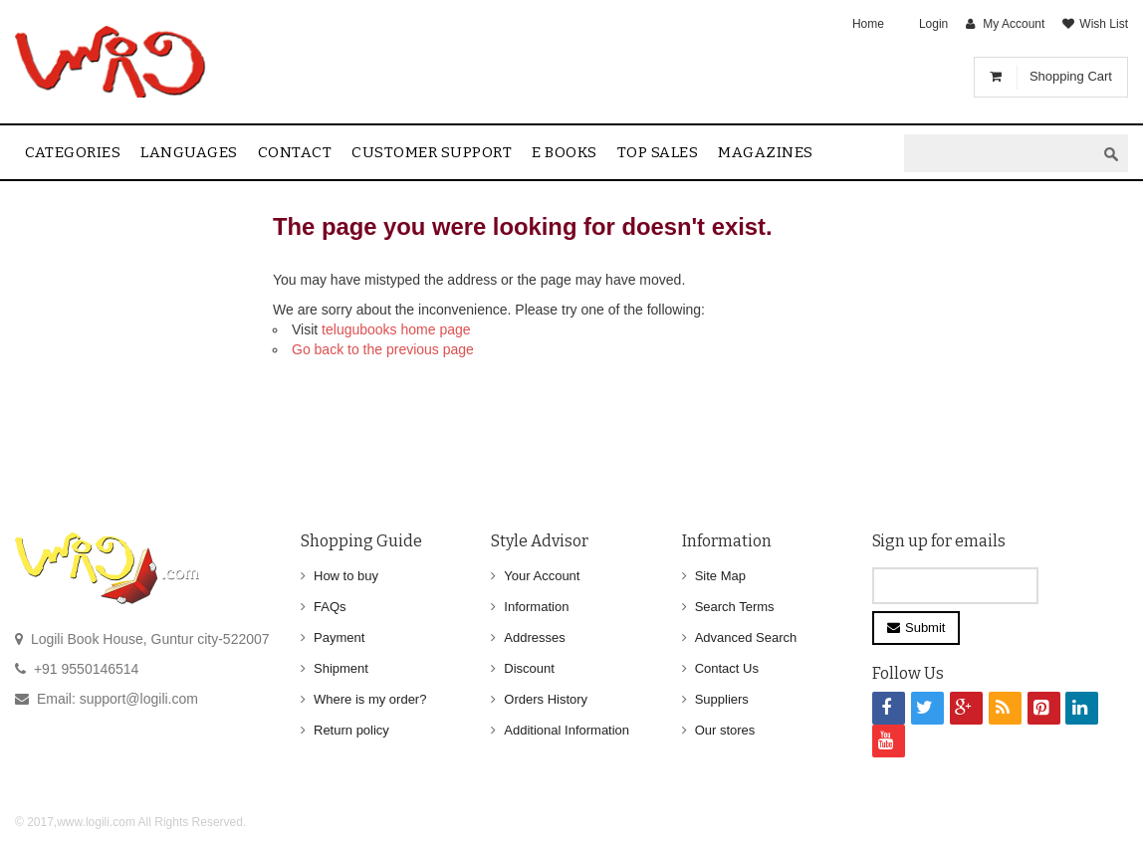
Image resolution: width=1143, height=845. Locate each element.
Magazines (765, 152)
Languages (189, 152)
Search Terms (735, 606)
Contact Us (727, 668)
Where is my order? (370, 699)
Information (536, 606)
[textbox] (999, 153)
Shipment (341, 668)
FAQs (330, 606)
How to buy (346, 575)
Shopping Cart (1070, 76)
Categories (72, 152)
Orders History (545, 699)
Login (933, 24)
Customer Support (431, 152)
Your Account (541, 575)
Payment (339, 637)
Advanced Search (746, 637)
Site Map (720, 575)
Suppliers (722, 699)
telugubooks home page (396, 329)
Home (868, 24)
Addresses (534, 637)
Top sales (658, 152)
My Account (1013, 24)
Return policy (351, 730)
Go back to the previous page (383, 349)
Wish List (1103, 24)
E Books (564, 152)
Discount (529, 668)
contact (295, 152)
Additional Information (566, 730)
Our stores (725, 730)
